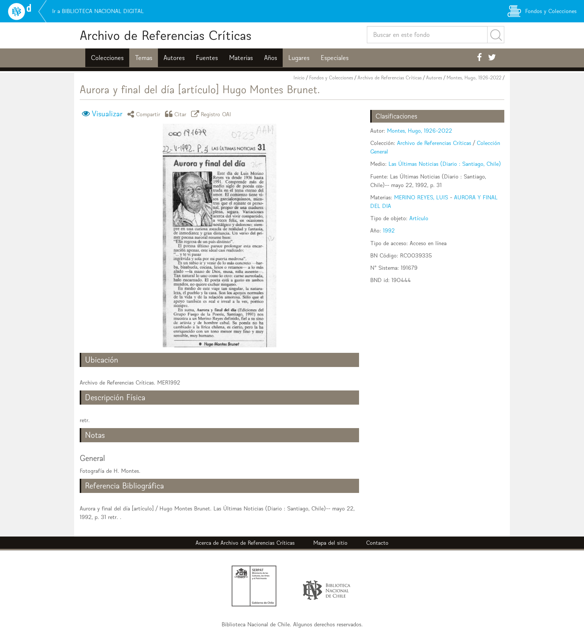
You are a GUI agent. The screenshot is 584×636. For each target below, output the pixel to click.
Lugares (299, 58)
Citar (177, 114)
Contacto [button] (377, 542)
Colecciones (107, 58)
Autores (174, 58)
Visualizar (107, 113)
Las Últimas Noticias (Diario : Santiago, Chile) (444, 163)
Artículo (418, 218)
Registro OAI (212, 114)
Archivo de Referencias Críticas (165, 35)
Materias (241, 58)
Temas (143, 58)
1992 (389, 230)
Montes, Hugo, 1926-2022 (474, 78)
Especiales (335, 58)
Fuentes (207, 58)
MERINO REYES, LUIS (421, 197)
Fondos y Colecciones (331, 78)
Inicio (299, 78)
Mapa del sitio (330, 542)
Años (270, 58)
